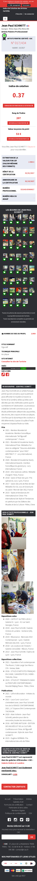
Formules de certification (13, 805)
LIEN (15, 774)
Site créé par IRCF (18, 876)
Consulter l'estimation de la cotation (18, 105)
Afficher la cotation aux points (18, 139)
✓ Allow (23, 368)
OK (31, 837)
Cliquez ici (31, 146)
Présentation (18, 799)
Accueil (7, 799)
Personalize (26, 5)
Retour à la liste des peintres (18, 123)
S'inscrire (19, 14)
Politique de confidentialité (15, 813)
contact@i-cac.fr (22, 849)
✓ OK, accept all (14, 5)
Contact (29, 805)
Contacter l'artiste (14, 786)
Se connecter (29, 14)
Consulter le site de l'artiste (13, 361)
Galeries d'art (18, 802)
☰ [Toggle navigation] (5, 18)
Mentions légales (18, 810)
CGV (30, 813)
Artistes (29, 799)
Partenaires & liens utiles (18, 807)
